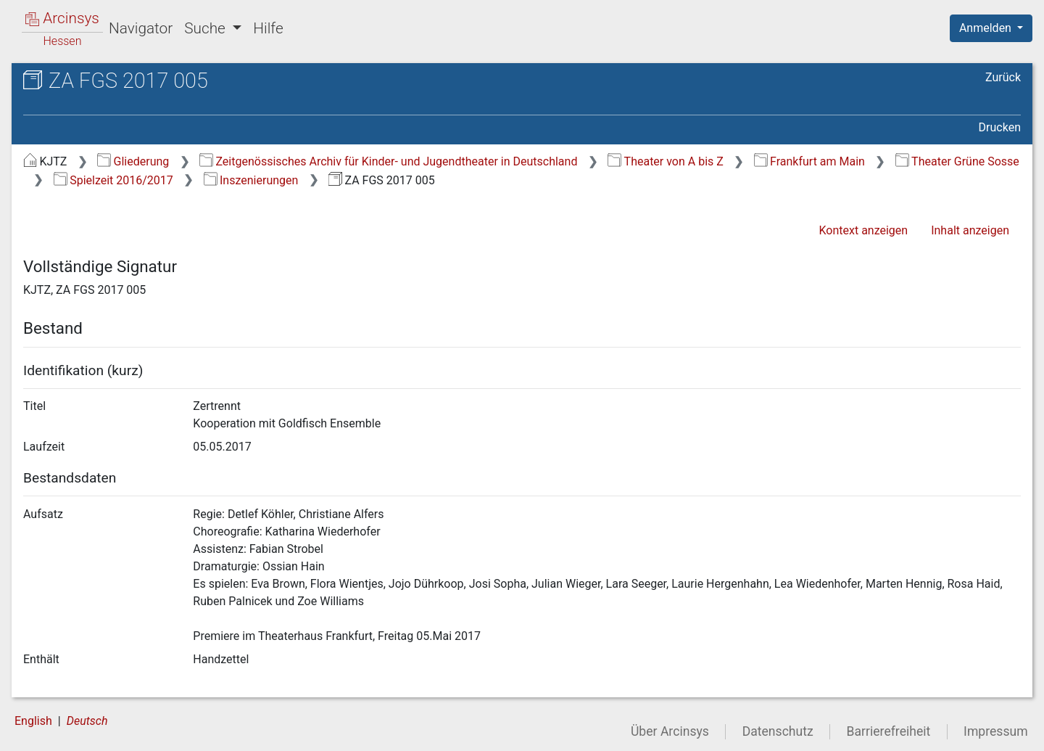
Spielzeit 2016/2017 (113, 180)
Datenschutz (777, 731)
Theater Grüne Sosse (957, 161)
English (33, 721)
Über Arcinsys (670, 731)
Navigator (141, 28)
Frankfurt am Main (809, 161)
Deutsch (87, 721)
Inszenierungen (251, 180)
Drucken (1000, 127)
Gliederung (133, 161)
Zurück (1003, 77)
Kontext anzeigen (863, 230)
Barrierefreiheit (889, 731)
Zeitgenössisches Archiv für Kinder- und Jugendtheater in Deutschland (388, 161)
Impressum (996, 731)
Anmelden (986, 28)
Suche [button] (206, 28)
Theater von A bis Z (666, 161)
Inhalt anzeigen (970, 230)
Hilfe (268, 28)
